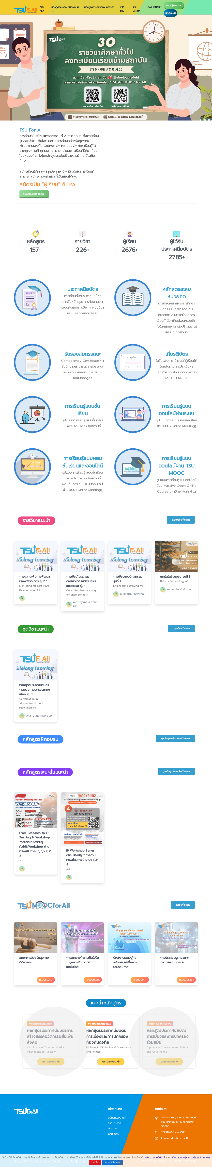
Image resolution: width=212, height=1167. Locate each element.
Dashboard (155, 7)
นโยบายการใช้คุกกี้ (155, 1157)
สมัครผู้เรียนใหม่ (173, 5)
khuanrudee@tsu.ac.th (175, 1138)
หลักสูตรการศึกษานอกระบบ (65, 7)
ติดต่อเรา (113, 1129)
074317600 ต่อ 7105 (173, 1132)
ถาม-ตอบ (122, 9)
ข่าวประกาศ (136, 9)
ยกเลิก (95, 1162)
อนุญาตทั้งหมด (112, 1162)
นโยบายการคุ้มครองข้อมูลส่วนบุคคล (190, 1157)
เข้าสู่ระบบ (170, 13)
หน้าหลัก (42, 9)
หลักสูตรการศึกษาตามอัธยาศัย (99, 7)
